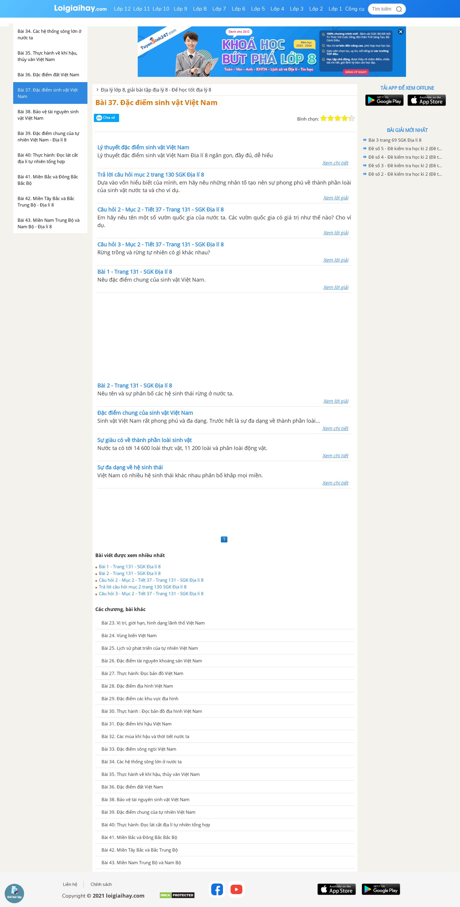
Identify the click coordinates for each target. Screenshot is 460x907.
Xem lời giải (335, 197)
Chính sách (101, 884)
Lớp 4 (277, 8)
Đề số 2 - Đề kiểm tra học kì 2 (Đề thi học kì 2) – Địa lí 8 (406, 174)
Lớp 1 (335, 8)
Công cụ (354, 8)
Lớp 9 (180, 8)
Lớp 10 (161, 8)
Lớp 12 (122, 8)
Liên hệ (70, 884)
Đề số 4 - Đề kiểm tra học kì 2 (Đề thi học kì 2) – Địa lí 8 (406, 157)
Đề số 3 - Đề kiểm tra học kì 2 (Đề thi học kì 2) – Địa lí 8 (406, 165)
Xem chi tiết (335, 163)
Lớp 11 (141, 8)
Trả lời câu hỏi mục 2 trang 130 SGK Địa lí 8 (143, 587)
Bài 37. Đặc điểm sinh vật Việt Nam (156, 102)
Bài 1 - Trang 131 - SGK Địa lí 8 (130, 566)
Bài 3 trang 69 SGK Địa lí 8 (395, 140)
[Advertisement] (224, 337)
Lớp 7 (219, 8)
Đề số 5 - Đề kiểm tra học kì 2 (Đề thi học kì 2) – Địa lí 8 (406, 148)
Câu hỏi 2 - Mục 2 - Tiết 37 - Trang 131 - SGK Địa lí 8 (151, 580)
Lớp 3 (297, 8)
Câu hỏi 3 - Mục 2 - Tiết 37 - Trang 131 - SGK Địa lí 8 (151, 593)
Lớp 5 (258, 8)
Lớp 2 (316, 8)
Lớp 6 (239, 8)
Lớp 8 (200, 8)
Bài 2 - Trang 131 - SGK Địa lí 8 (130, 573)
